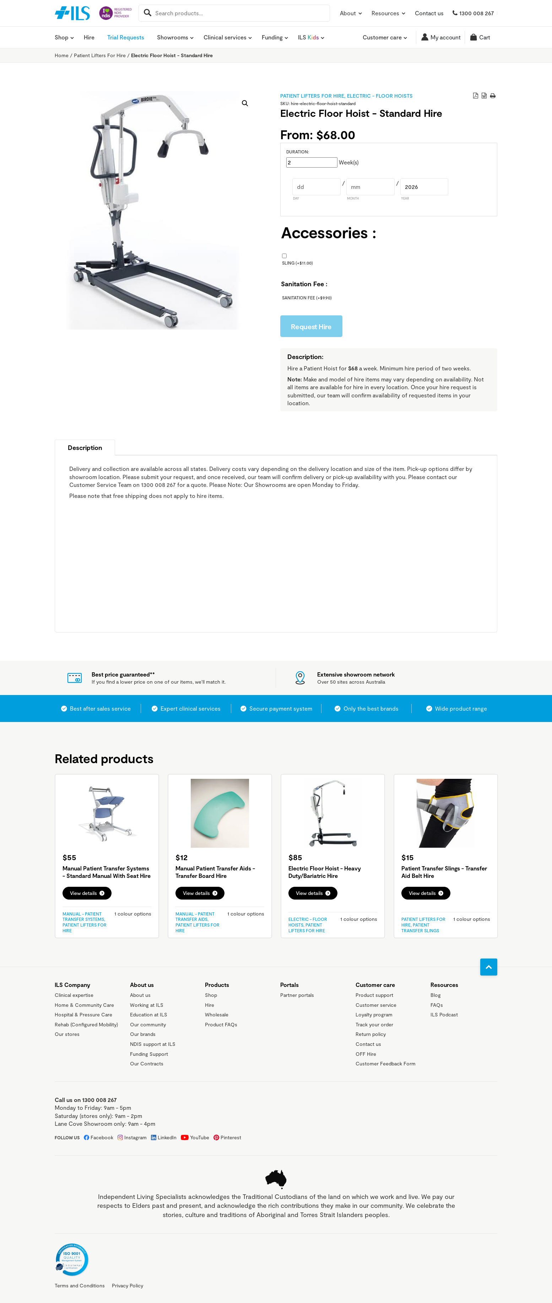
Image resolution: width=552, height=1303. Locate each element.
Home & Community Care (84, 1005)
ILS (308, 37)
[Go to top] (488, 967)
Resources (389, 13)
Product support (374, 995)
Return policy (371, 1034)
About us (140, 995)
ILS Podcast (444, 1014)
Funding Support (149, 1054)
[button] (245, 103)
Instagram (135, 1137)
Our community (148, 1024)
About (351, 13)
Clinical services (225, 37)
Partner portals (297, 995)
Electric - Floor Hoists (380, 96)
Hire (89, 37)
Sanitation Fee (307, 297)
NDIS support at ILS (152, 1044)
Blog (436, 995)
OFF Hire (366, 1054)
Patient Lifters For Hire (100, 55)
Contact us (429, 13)
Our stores (67, 1034)
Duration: (297, 151)
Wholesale (216, 1014)
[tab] (85, 447)
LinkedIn (167, 1137)
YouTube (199, 1137)
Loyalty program (374, 1014)
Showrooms (172, 37)
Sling (297, 262)
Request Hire (311, 326)
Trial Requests (125, 37)
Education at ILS (148, 1014)
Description (85, 447)
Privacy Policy (127, 1285)
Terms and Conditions (80, 1285)
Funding (272, 37)
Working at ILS (146, 1005)
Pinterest (231, 1137)
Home (62, 55)
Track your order (374, 1024)
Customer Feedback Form (386, 1063)
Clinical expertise (74, 995)
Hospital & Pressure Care (83, 1014)
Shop (62, 37)
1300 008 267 (476, 13)
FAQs (437, 1005)
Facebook (102, 1137)
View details (83, 893)
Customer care (382, 37)
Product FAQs (221, 1024)
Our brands (143, 1034)
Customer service (376, 1005)
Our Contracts (146, 1063)
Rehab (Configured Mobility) (86, 1024)
